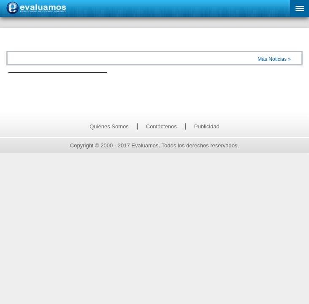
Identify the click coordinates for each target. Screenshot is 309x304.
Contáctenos (161, 126)
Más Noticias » (274, 59)
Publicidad (207, 126)
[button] (299, 8)
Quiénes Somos (109, 126)
